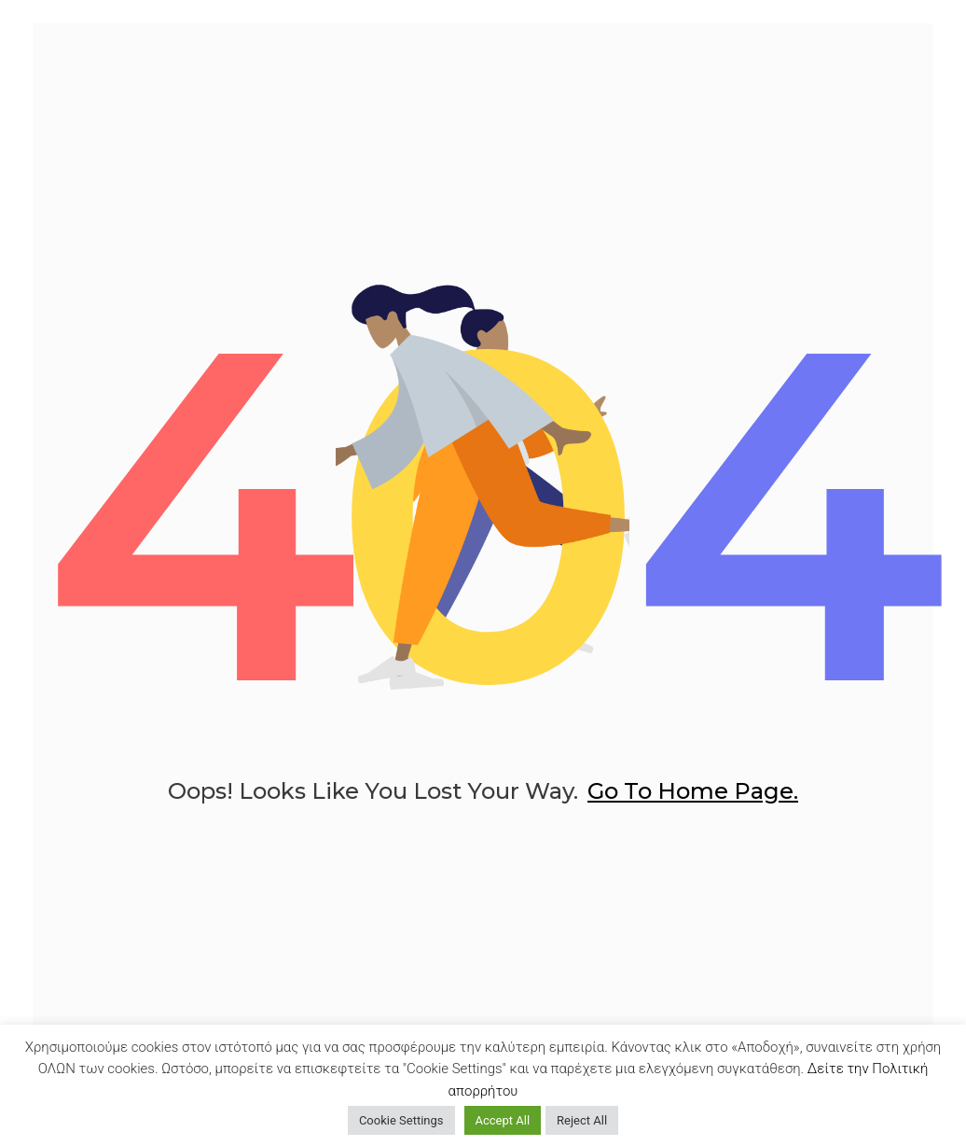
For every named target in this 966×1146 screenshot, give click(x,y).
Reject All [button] (582, 1120)
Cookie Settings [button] (401, 1120)
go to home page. (692, 804)
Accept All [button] (503, 1120)
